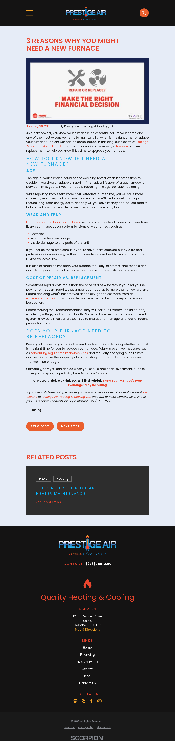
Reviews (87, 669)
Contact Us (87, 683)
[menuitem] (69, 727)
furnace (122, 146)
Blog (87, 676)
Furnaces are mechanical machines (53, 222)
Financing (87, 655)
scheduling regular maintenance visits (59, 353)
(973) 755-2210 (98, 564)
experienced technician (43, 298)
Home (87, 648)
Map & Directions (87, 630)
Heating (35, 410)
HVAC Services (87, 662)
